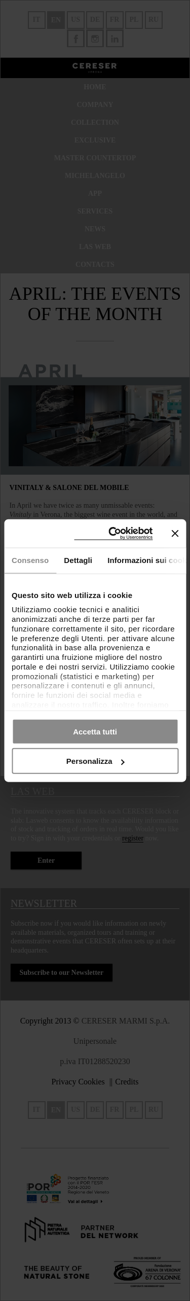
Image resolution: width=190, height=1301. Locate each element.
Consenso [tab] (30, 560)
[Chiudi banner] (174, 533)
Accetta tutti (95, 731)
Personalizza (95, 761)
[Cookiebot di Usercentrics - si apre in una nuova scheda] (113, 533)
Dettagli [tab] (78, 560)
